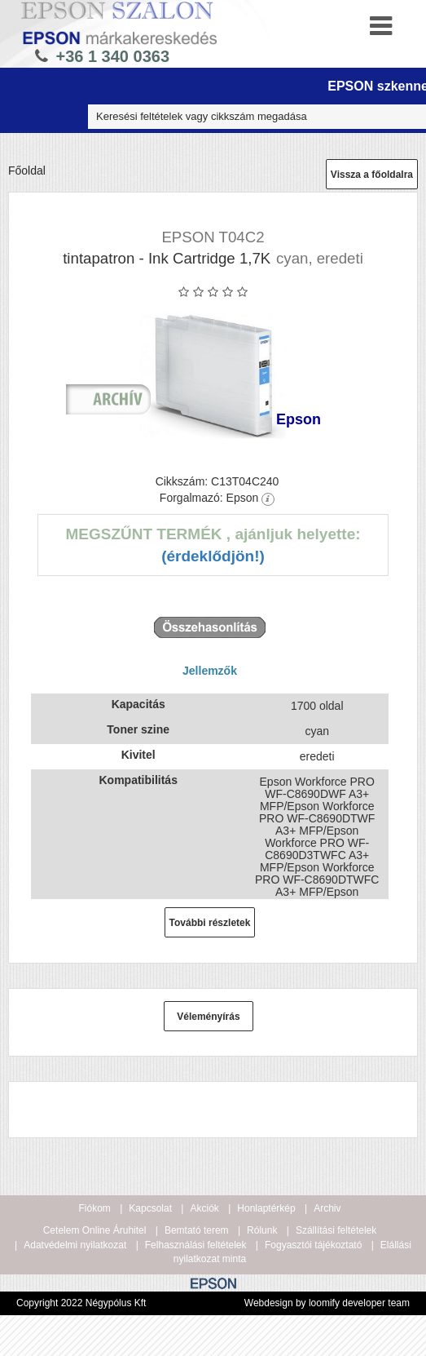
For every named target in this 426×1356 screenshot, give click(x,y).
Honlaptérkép (266, 1208)
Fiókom (95, 1208)
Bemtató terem (197, 1230)
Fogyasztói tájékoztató (313, 1245)
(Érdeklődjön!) (213, 556)
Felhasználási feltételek (196, 1245)
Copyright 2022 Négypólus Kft (81, 1303)
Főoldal (27, 170)
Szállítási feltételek (336, 1230)
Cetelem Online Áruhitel (95, 1230)
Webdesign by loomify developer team (327, 1303)
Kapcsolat (150, 1208)
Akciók (204, 1208)
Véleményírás (208, 1016)
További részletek (210, 922)
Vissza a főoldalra (372, 174)
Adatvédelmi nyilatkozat (75, 1245)
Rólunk (262, 1230)
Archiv (327, 1208)
